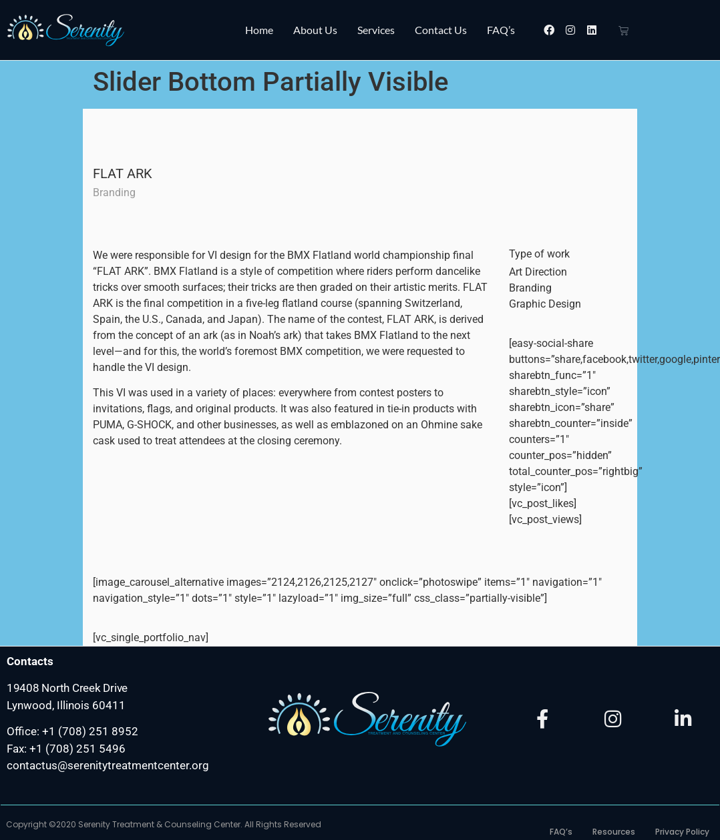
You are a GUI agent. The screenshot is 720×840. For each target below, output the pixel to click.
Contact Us (441, 29)
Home (259, 29)
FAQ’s (501, 29)
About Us (315, 29)
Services (376, 29)
